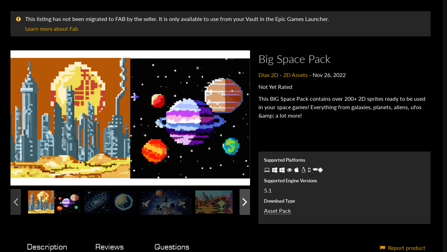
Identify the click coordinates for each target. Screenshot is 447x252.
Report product (402, 247)
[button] (130, 118)
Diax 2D (268, 74)
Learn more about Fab (51, 28)
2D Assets (295, 74)
